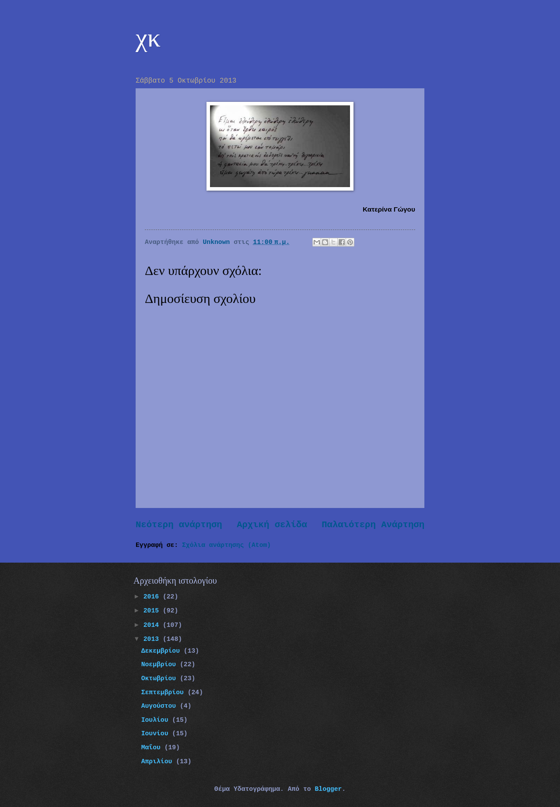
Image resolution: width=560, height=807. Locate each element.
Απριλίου (158, 761)
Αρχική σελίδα (272, 525)
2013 (153, 639)
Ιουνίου (156, 733)
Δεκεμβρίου (162, 650)
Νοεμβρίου (160, 664)
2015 (153, 610)
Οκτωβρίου (160, 678)
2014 (153, 625)
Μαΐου (152, 747)
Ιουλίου (156, 720)
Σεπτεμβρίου (164, 692)
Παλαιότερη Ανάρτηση (373, 525)
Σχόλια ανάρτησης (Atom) (226, 545)
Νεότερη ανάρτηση (179, 525)
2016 (153, 596)
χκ (148, 37)
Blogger (328, 789)
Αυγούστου (160, 706)
